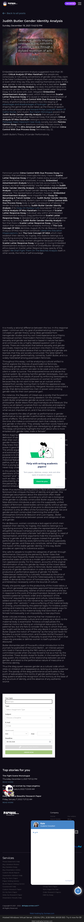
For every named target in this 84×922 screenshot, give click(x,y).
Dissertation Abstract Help (12, 875)
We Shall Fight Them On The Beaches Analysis (33, 250)
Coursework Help (9, 887)
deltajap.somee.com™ (30, 906)
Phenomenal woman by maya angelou (21, 786)
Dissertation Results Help (12, 898)
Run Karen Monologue (41, 112)
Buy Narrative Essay (10, 867)
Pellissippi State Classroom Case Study (22, 122)
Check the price (42, 481)
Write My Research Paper (12, 895)
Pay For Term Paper (10, 878)
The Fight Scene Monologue (16, 776)
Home (52, 816)
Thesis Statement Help (11, 862)
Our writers (71, 816)
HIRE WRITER (70, 3)
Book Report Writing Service (13, 884)
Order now (29, 752)
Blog (69, 819)
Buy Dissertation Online (11, 870)
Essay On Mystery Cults (28, 208)
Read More (8, 782)
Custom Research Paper (12, 889)
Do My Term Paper (10, 892)
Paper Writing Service (11, 881)
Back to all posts (14, 13)
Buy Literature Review (11, 864)
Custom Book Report (11, 873)
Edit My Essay (48, 895)
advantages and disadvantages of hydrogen (25, 104)
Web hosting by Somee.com (42, 913)
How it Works (55, 819)
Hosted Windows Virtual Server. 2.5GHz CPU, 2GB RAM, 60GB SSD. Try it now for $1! (42, 917)
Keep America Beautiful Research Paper (22, 796)
